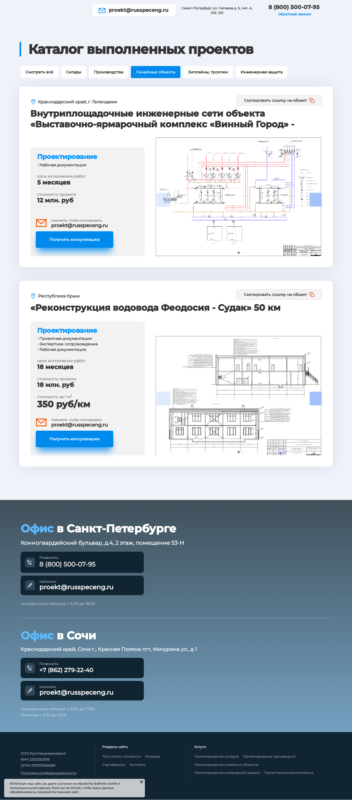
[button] (316, 200)
